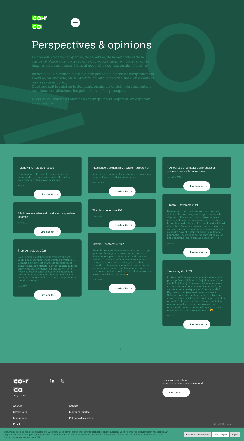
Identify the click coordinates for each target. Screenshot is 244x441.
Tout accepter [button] (220, 434)
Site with (222, 424)
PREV (111, 349)
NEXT (132, 349)
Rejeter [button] (235, 434)
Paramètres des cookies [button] (197, 434)
